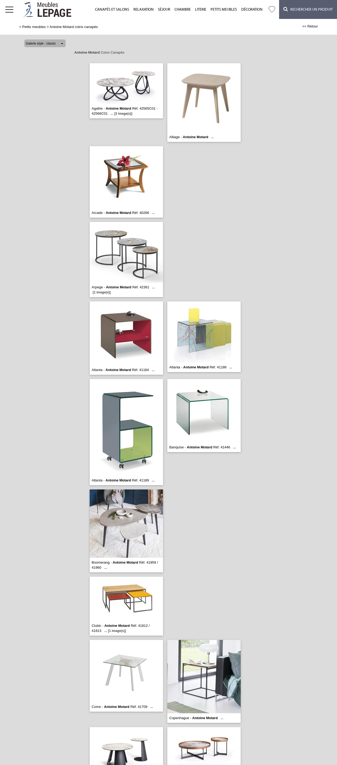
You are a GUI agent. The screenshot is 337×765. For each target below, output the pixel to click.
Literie (200, 9)
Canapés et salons (112, 9)
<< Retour (310, 26)
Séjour (164, 9)
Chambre (183, 9)
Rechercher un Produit (308, 9)
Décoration (252, 9)
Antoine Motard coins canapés (74, 27)
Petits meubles (224, 9)
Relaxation (143, 9)
